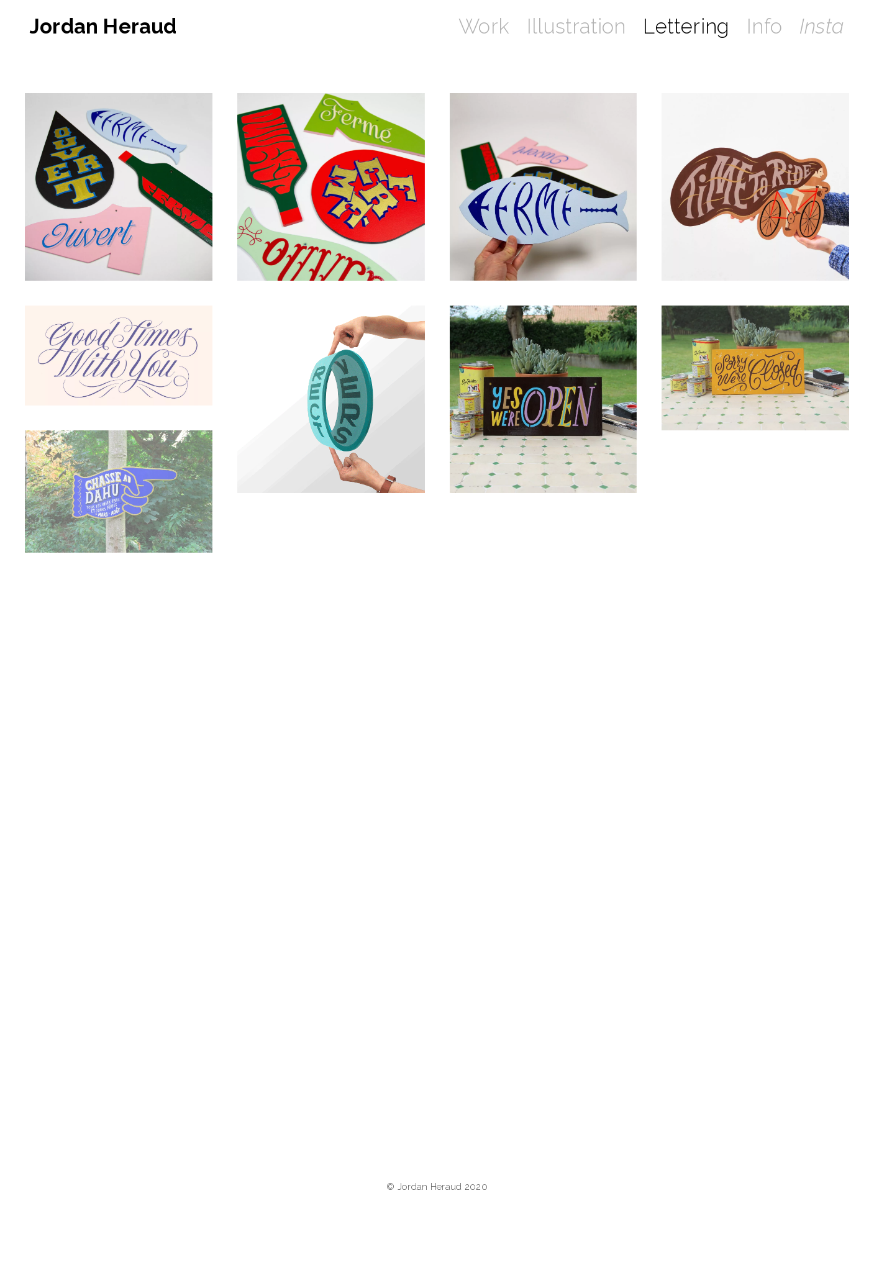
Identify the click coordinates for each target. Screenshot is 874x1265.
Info (764, 26)
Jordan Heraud (103, 26)
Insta (821, 26)
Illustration (576, 26)
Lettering (686, 26)
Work (483, 26)
